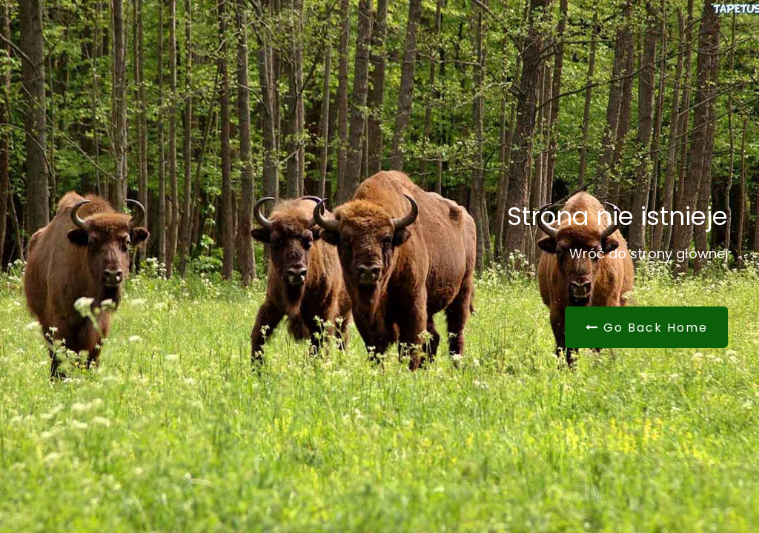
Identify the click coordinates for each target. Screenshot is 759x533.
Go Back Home (647, 327)
